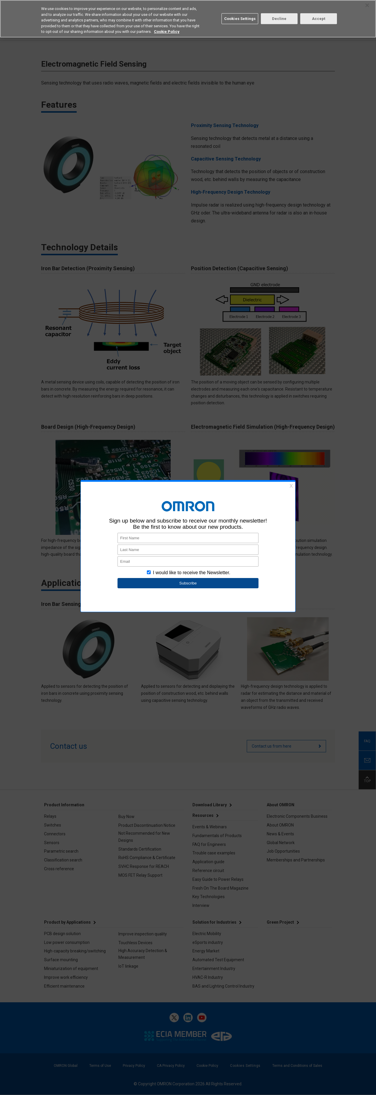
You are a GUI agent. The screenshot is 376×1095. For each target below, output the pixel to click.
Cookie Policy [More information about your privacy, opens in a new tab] (166, 31)
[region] (188, 19)
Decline (279, 18)
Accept (318, 18)
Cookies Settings (240, 18)
